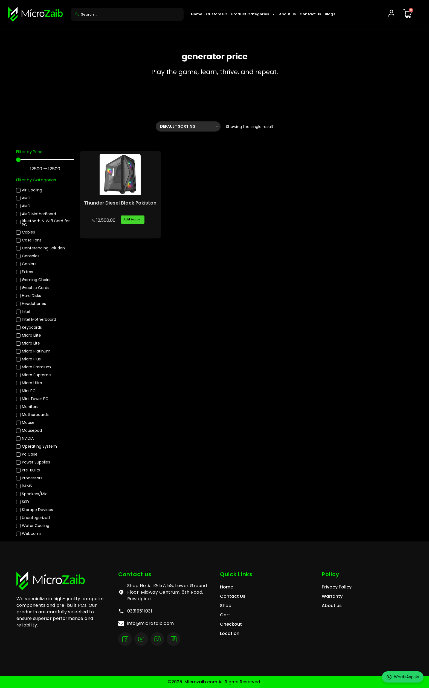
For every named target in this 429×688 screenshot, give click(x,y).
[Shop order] (188, 126)
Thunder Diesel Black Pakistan (120, 203)
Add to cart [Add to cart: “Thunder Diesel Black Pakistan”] (133, 219)
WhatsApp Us (402, 677)
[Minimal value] (45, 160)
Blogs (330, 14)
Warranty (332, 596)
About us (287, 14)
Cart (225, 615)
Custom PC (216, 14)
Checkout (231, 624)
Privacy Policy (337, 587)
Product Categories (253, 14)
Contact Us (310, 14)
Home (196, 14)
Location (229, 633)
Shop (225, 605)
